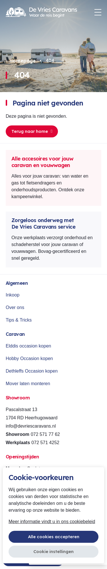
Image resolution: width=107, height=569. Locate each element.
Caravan (15, 334)
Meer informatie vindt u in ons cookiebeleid (52, 521)
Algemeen (17, 283)
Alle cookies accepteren (53, 536)
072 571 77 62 (45, 434)
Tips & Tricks (19, 320)
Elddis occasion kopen (28, 346)
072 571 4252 (45, 442)
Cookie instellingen (53, 551)
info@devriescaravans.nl (31, 426)
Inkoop (12, 294)
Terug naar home (31, 131)
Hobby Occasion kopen (29, 358)
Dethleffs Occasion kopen (32, 371)
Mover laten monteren (28, 383)
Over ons (15, 307)
